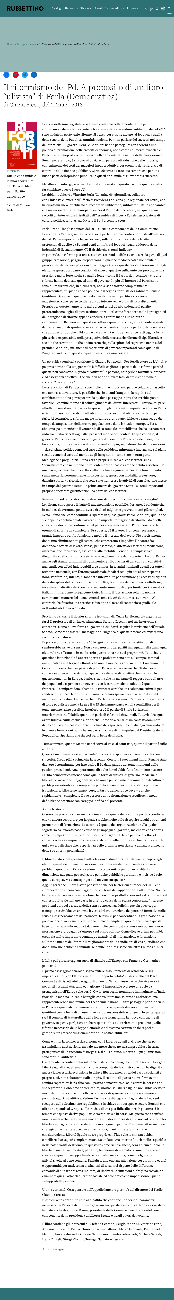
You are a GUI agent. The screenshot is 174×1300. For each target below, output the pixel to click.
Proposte (132, 8)
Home (10, 44)
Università (71, 8)
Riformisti (14, 171)
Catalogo (57, 8)
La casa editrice (114, 8)
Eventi (99, 8)
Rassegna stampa (26, 44)
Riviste (84, 8)
